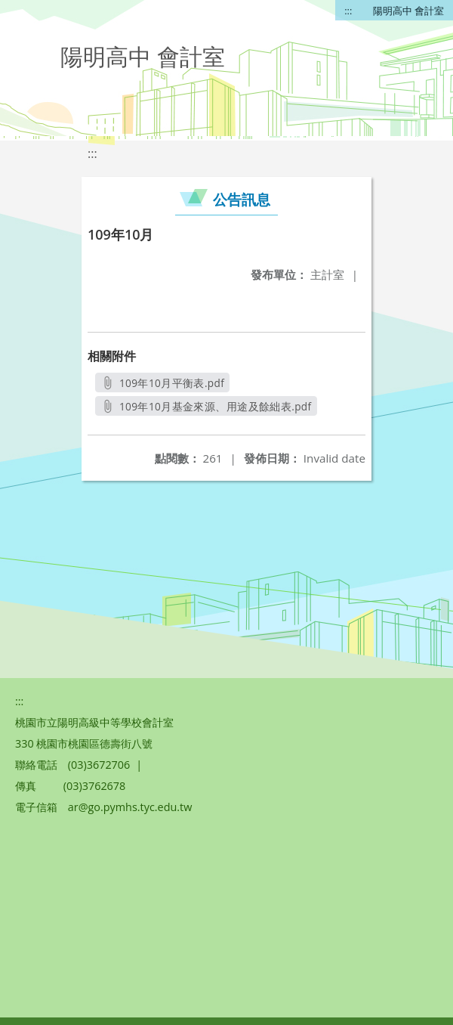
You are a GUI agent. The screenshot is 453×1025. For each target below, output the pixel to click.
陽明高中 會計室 (408, 10)
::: (348, 10)
